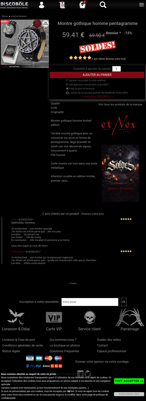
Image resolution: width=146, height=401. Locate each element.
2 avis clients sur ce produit (60, 214)
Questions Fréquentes (64, 351)
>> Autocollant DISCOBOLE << (97, 96)
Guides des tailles (109, 340)
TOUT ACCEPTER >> (129, 381)
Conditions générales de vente (22, 345)
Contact (102, 345)
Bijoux (5, 16)
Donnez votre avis (92, 214)
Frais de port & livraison (80, 88)
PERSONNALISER (129, 394)
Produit (73, 283)
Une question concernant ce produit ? (87, 84)
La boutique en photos (65, 345)
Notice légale (11, 351)
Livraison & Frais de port (18, 340)
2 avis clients (98, 59)
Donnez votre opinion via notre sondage (102, 361)
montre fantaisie (18, 16)
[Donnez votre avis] (115, 59)
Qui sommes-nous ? (63, 340)
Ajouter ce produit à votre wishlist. (86, 80)
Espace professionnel (111, 351)
